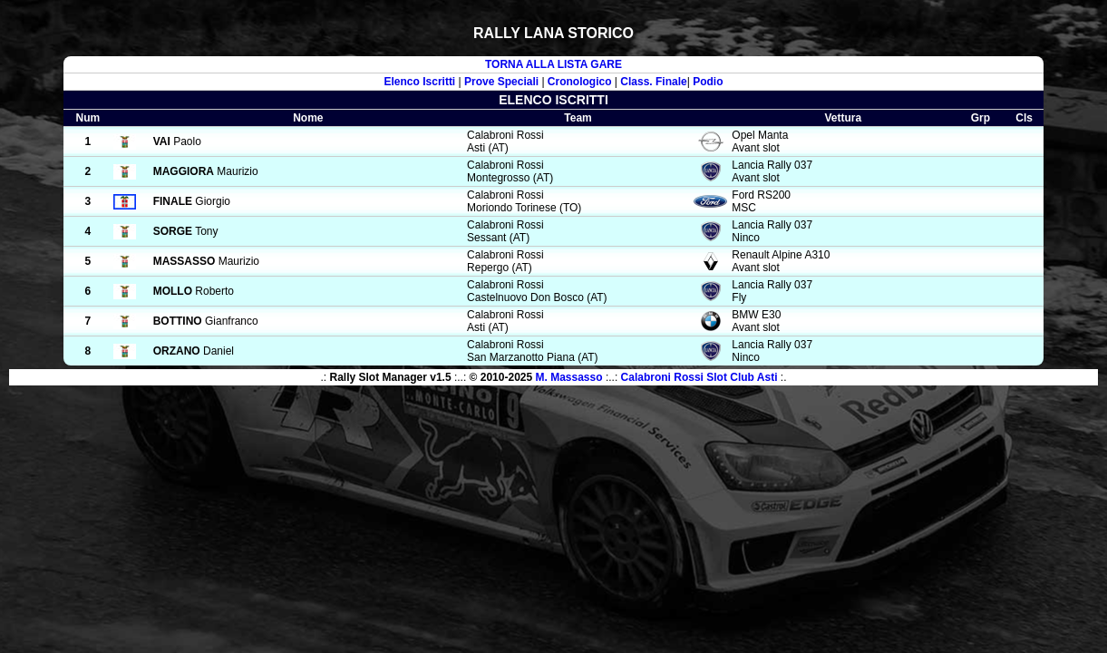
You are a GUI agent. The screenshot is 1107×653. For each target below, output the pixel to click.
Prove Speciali (501, 81)
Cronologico (580, 81)
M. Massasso (569, 377)
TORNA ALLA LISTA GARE (553, 64)
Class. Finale (653, 81)
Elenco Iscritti (420, 81)
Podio (708, 81)
